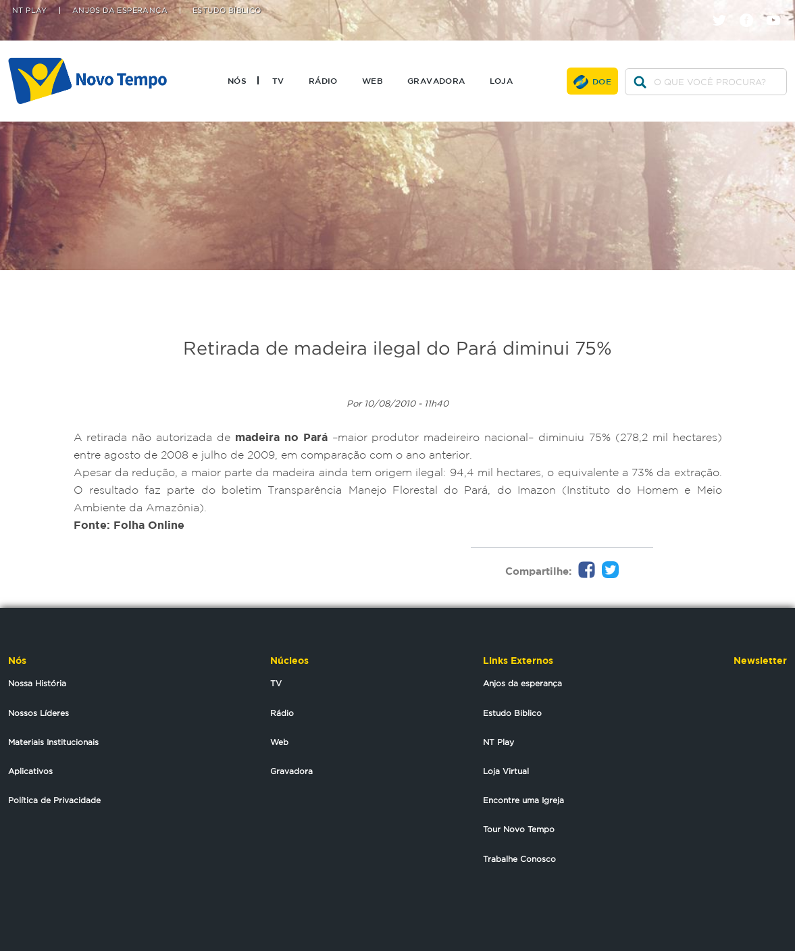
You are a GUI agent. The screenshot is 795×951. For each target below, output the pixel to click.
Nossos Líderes (38, 713)
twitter (724, 8)
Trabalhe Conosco (519, 858)
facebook (751, 8)
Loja (501, 80)
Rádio (323, 80)
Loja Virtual (506, 771)
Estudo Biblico (512, 713)
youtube (778, 8)
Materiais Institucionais (53, 742)
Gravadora (436, 80)
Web (372, 80)
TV (278, 80)
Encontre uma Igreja (523, 800)
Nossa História (37, 683)
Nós (237, 80)
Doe (601, 81)
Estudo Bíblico (227, 10)
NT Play (29, 10)
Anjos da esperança (522, 683)
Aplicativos (30, 771)
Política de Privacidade (54, 800)
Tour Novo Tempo (519, 829)
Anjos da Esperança (120, 10)
